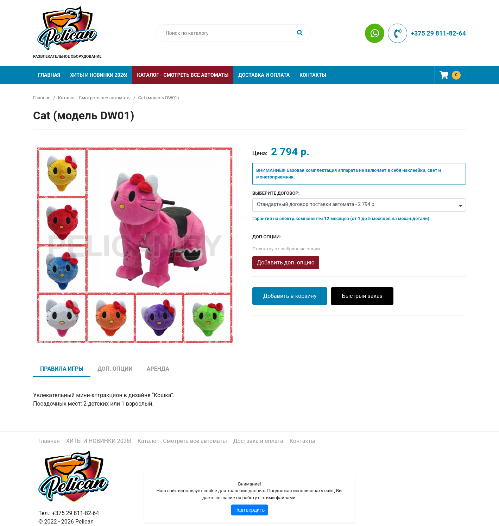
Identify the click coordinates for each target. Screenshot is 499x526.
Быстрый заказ (362, 296)
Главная (49, 75)
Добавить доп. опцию (286, 262)
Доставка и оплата (264, 75)
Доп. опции (115, 368)
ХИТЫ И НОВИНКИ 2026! (98, 75)
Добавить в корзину (289, 296)
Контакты (312, 75)
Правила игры (61, 368)
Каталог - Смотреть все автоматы (183, 75)
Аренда (158, 368)
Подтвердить (249, 510)
